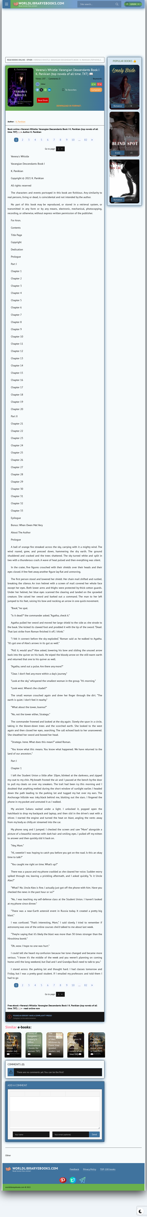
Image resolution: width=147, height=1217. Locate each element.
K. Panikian (20, 121)
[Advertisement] (73, 30)
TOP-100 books (108, 1169)
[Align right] (37, 1094)
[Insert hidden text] (78, 1094)
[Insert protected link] (63, 1094)
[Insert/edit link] (58, 1094)
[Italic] (17, 1094)
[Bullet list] (43, 1094)
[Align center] (32, 1094)
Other (29, 60)
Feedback (74, 1169)
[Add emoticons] (53, 1094)
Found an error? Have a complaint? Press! (32, 1015)
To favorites (69, 89)
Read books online (16, 60)
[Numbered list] (48, 1094)
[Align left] (28, 1094)
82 (85, 139)
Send (15, 1135)
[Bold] (13, 1094)
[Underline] (22, 1094)
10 (73, 139)
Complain (96, 89)
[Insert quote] (68, 1094)
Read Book (43, 100)
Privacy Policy (89, 1169)
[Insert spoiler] (73, 1094)
